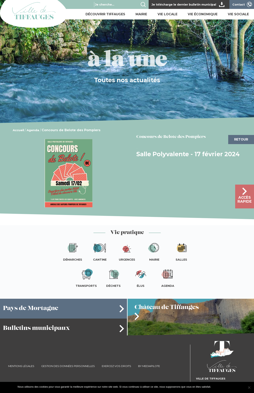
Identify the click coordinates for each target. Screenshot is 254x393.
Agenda (33, 130)
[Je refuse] (249, 387)
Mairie (141, 14)
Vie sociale (238, 14)
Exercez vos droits (116, 366)
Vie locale (167, 14)
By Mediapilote (149, 366)
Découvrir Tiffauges (105, 14)
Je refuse (231, 386)
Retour (241, 139)
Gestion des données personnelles (68, 366)
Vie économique (202, 14)
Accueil (18, 130)
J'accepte (218, 386)
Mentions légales (21, 366)
